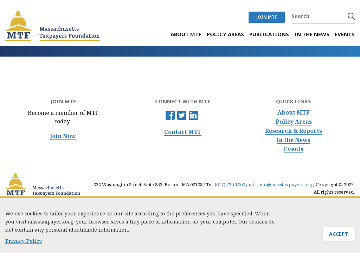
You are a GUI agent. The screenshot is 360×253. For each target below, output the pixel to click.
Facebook (170, 115)
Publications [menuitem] (269, 34)
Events (293, 149)
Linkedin (193, 115)
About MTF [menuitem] (186, 34)
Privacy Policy (23, 244)
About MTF (293, 112)
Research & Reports (293, 131)
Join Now (63, 136)
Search (351, 16)
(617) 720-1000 (230, 184)
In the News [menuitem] (311, 34)
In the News (293, 140)
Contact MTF (182, 132)
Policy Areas (294, 121)
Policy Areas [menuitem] (225, 34)
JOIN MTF (266, 17)
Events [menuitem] (345, 34)
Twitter (182, 115)
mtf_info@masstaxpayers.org (280, 184)
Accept (338, 237)
